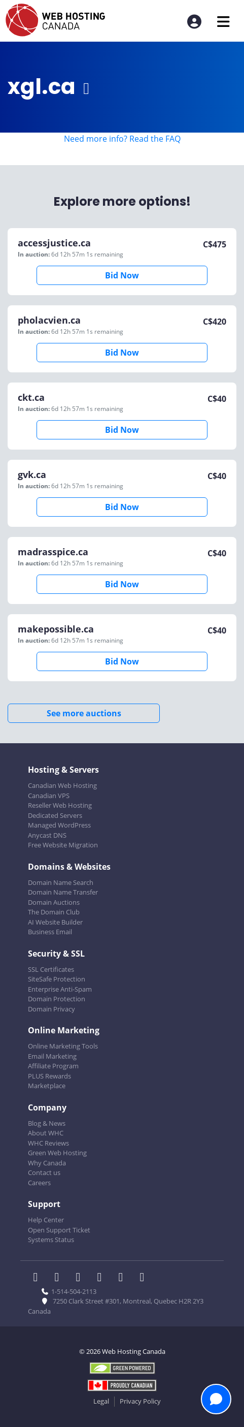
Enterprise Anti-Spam (60, 989)
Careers (39, 1182)
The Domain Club (54, 911)
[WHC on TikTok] (144, 1278)
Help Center (46, 1219)
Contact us (44, 1172)
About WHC (45, 1132)
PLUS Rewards (49, 1076)
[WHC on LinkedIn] (81, 1278)
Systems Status (51, 1239)
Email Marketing (52, 1056)
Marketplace (46, 1085)
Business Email (50, 931)
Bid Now (122, 275)
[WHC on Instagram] (102, 1278)
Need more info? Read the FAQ (122, 138)
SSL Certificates (51, 969)
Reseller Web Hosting (60, 805)
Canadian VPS (48, 795)
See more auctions (84, 713)
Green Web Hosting (57, 1152)
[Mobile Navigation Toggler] (223, 21)
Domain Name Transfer (63, 892)
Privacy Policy (140, 1401)
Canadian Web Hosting (62, 785)
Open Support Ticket (59, 1229)
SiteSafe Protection (56, 979)
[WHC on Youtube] (123, 1278)
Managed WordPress (59, 825)
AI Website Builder (55, 922)
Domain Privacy (51, 1008)
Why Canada (47, 1162)
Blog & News (46, 1123)
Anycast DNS (47, 835)
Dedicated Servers (55, 815)
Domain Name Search (60, 882)
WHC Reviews (48, 1143)
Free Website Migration (63, 844)
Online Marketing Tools (63, 1046)
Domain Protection (56, 998)
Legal (101, 1401)
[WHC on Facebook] (38, 1278)
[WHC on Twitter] (60, 1278)
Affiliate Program (53, 1065)
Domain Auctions (54, 902)
